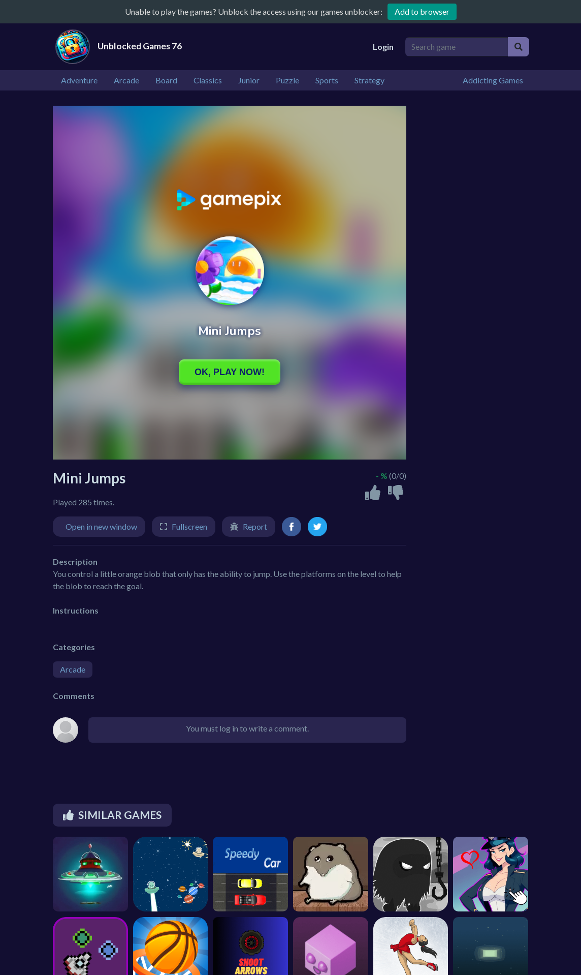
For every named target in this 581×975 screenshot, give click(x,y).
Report (255, 526)
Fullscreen (189, 526)
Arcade (72, 669)
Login (383, 46)
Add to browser (422, 11)
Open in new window (101, 526)
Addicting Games (493, 80)
